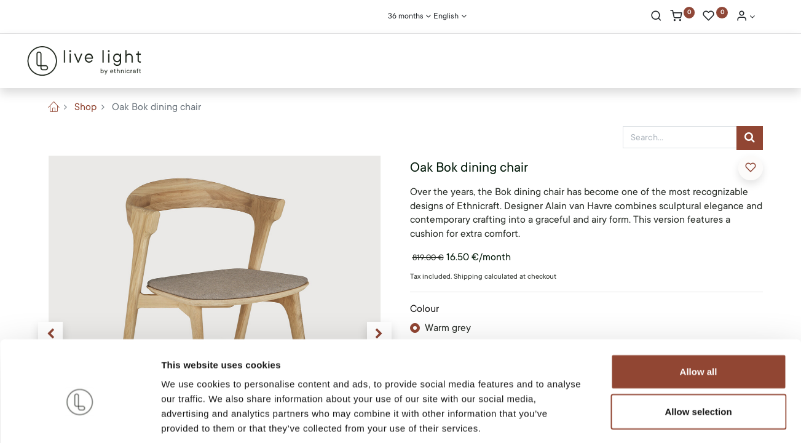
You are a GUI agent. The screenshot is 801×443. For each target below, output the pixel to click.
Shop (85, 107)
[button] (750, 168)
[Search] (656, 17)
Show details (645, 418)
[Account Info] (746, 17)
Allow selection (698, 353)
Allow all (698, 312)
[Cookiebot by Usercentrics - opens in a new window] (79, 419)
